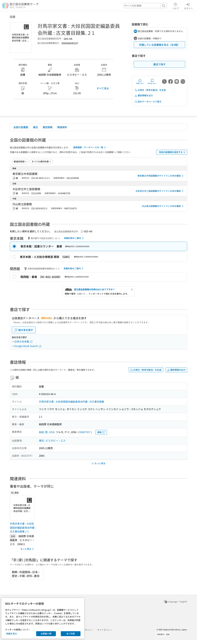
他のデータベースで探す (147, 101)
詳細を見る (11, 633)
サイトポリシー (104, 629)
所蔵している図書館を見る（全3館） (159, 45)
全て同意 (70, 633)
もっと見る (27, 549)
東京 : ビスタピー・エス (52, 440)
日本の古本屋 (23, 341)
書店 (35, 127)
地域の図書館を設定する (172, 152)
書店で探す (159, 64)
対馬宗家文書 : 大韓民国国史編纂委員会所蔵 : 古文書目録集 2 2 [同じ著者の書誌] (23, 527)
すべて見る (103, 88)
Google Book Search (28, 346)
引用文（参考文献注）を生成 (150, 90)
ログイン (188, 6)
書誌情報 (47, 127)
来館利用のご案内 (74, 238)
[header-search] (145, 5)
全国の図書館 (20, 127)
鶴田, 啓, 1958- (47, 432)
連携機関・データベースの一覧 (90, 147)
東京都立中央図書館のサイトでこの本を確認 (161, 176)
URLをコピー (152, 81)
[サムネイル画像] (23, 508)
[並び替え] (20, 161)
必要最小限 (46, 633)
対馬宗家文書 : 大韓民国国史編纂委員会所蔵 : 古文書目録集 (71, 401)
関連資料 (62, 127)
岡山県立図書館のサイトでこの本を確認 (163, 206)
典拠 (101, 432)
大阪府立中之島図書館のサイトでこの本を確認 (159, 191)
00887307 (84, 432)
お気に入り (140, 81)
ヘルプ (175, 6)
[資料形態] (41, 161)
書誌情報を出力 (143, 95)
